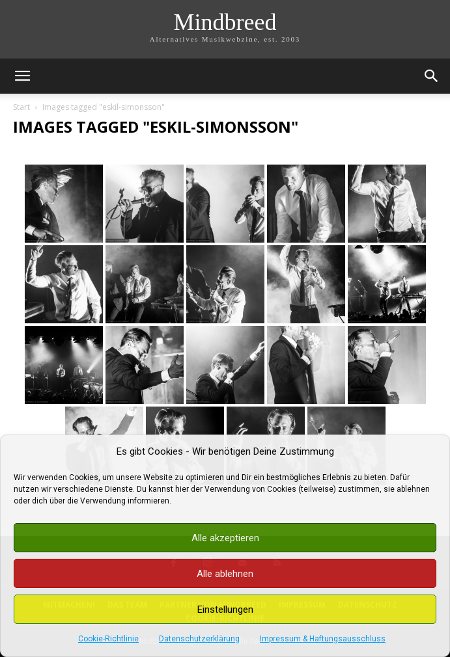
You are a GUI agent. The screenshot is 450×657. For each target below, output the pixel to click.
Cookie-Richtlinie (108, 638)
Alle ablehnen (225, 574)
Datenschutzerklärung (199, 638)
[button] (22, 76)
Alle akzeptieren (225, 538)
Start (21, 107)
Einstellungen (225, 609)
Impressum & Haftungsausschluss (323, 638)
